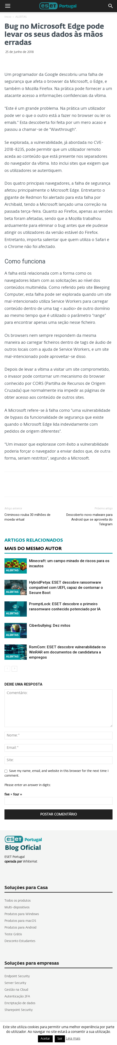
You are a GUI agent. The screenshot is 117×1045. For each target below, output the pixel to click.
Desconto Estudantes (19, 941)
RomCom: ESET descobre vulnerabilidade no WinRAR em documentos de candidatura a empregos (67, 652)
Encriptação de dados (19, 1003)
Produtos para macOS (20, 920)
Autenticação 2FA (17, 996)
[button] (110, 6)
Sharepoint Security (18, 1010)
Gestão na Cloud (16, 989)
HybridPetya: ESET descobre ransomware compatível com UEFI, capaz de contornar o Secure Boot (66, 587)
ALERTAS (21, 17)
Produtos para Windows (21, 914)
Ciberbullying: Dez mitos (49, 625)
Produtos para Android (20, 927)
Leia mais (73, 1038)
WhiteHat (30, 861)
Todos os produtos (17, 900)
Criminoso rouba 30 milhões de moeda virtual (27, 517)
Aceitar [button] (45, 1038)
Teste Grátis (13, 934)
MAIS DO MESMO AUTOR (33, 548)
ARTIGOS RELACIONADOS (33, 540)
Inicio (7, 17)
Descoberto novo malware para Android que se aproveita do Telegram (89, 519)
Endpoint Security (17, 976)
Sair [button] (59, 1038)
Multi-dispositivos (16, 907)
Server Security (15, 983)
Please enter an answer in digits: (27, 785)
